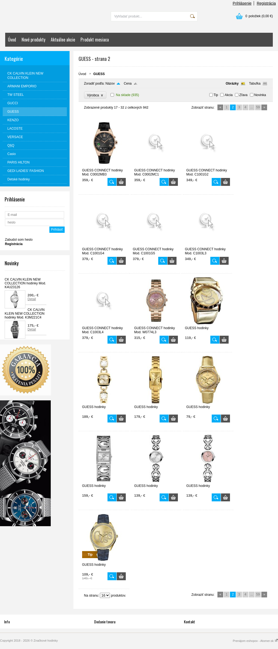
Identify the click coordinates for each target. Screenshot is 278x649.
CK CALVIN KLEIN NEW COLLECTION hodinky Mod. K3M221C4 (24, 313)
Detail (32, 299)
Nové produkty (33, 39)
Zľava (243, 95)
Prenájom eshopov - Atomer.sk (255, 640)
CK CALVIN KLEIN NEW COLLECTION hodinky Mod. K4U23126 (25, 283)
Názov (110, 83)
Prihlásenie (242, 3)
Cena (128, 83)
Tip (216, 95)
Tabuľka (255, 83)
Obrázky (232, 83)
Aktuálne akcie (63, 39)
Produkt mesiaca (94, 39)
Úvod (12, 39)
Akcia (228, 95)
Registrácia (266, 3)
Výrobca (95, 95)
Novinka (260, 95)
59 (258, 107)
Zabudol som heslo (18, 240)
